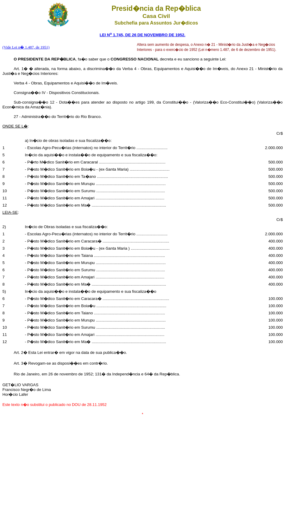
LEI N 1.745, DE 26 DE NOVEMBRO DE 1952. (142, 35)
